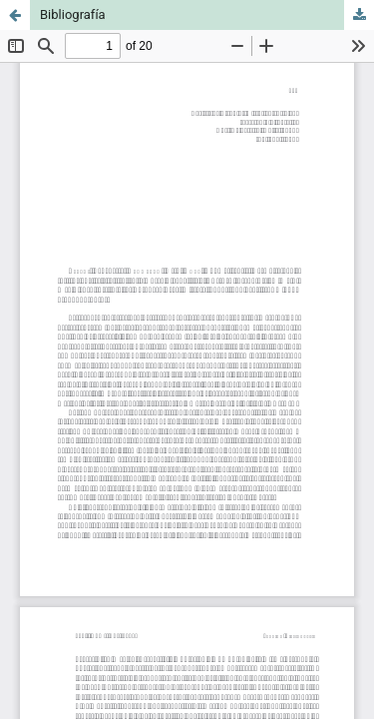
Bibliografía (73, 14)
